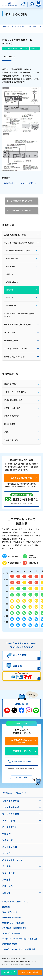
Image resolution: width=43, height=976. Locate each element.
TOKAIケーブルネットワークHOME (13, 26)
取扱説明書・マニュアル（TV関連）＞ (20, 183)
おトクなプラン (9, 826)
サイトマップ (8, 872)
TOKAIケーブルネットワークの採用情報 (18, 949)
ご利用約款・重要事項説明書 (14, 928)
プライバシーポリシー (11, 933)
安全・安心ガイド (9, 912)
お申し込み (7, 885)
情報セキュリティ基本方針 (13, 923)
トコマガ (6, 853)
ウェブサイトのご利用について (15, 901)
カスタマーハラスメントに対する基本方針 (19, 939)
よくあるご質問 (31, 26)
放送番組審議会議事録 (11, 917)
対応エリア (7, 840)
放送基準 (6, 907)
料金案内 (6, 833)
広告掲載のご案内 (9, 944)
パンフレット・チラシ (12, 859)
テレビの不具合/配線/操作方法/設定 (15, 48)
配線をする (34, 48)
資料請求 (6, 879)
